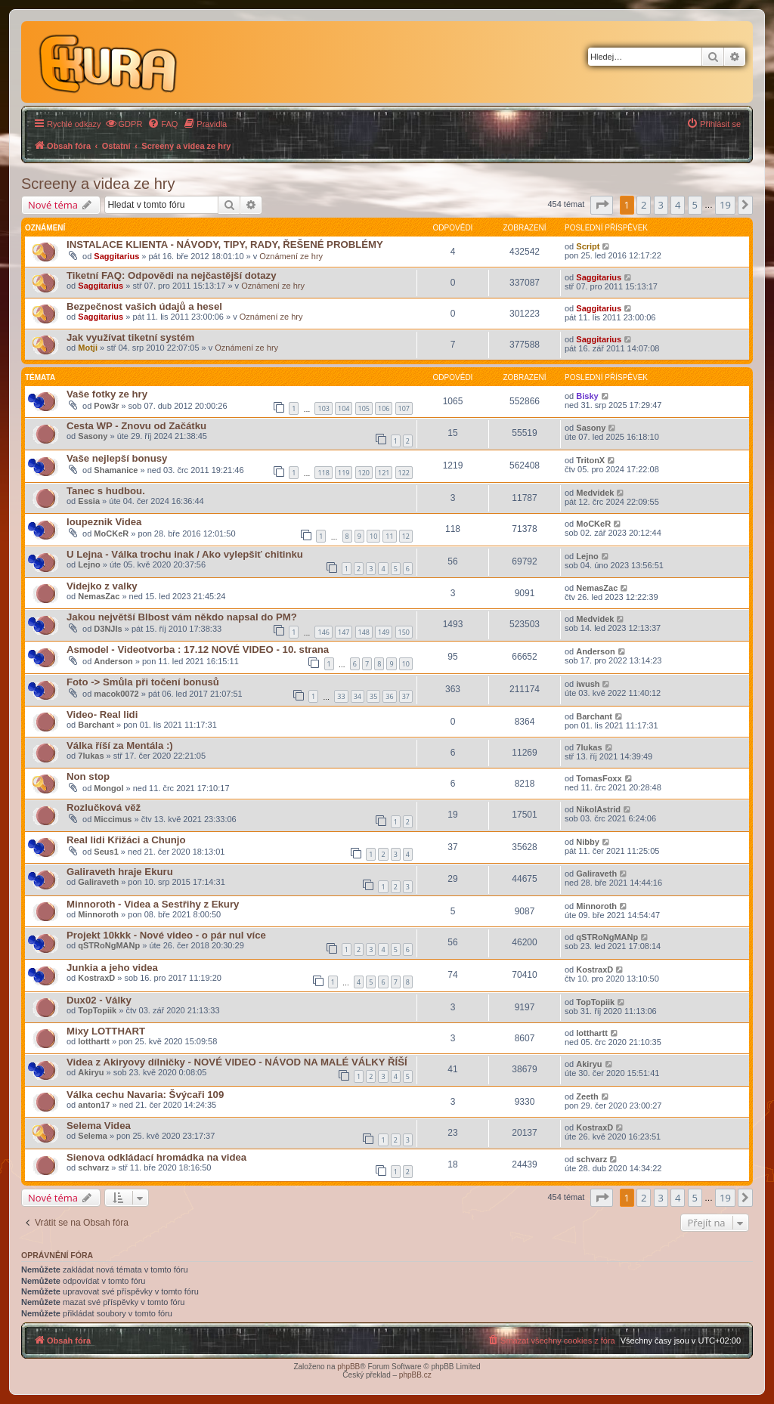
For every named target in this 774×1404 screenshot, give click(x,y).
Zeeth (587, 1096)
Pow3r (106, 405)
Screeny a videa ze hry (98, 183)
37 (406, 696)
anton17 (94, 1104)
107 (404, 408)
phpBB (348, 1366)
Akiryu (91, 1072)
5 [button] (695, 205)
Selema (92, 1135)
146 (323, 632)
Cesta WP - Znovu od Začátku (136, 425)
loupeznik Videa (104, 521)
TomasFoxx (598, 778)
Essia (89, 501)
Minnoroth (98, 914)
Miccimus (113, 819)
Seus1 (106, 851)
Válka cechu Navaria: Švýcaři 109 (145, 1094)
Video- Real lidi (102, 714)
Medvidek (595, 492)
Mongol (108, 788)
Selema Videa (99, 1125)
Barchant (96, 724)
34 (357, 696)
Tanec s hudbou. (106, 490)
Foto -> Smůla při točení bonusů (143, 682)
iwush (587, 683)
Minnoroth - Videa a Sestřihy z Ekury (153, 904)
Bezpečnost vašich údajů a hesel (144, 306)
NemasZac (98, 596)
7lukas (91, 755)
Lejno (89, 564)
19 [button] (725, 205)
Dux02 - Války (99, 1000)
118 (323, 473)
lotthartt (94, 1041)
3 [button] (661, 205)
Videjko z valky (102, 586)
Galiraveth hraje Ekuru (120, 871)
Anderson (113, 661)
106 (383, 408)
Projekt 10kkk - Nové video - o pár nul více (166, 935)
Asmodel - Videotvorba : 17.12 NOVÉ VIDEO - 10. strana (198, 649)
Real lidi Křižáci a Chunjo (126, 840)
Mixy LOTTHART (106, 1031)
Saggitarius (116, 256)
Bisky (587, 395)
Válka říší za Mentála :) (120, 745)
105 (364, 408)
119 (343, 473)
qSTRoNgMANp (109, 945)
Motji (88, 347)
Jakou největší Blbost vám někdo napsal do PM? (182, 617)
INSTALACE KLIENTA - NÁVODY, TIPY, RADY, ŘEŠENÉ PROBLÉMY (225, 244)
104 (343, 408)
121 (383, 473)
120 (364, 473)
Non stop (88, 776)
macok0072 (116, 693)
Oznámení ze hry (291, 256)
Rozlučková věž (104, 807)
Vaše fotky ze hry (107, 394)
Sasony (92, 436)
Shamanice (116, 470)
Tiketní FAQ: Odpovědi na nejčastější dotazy (172, 275)
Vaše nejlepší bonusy (117, 458)
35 (373, 696)
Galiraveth (98, 881)
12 (406, 536)
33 (341, 696)
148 (364, 632)
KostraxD (96, 977)
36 (389, 696)
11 (389, 536)
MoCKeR (111, 533)
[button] (601, 205)
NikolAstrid (598, 809)
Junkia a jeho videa (112, 967)
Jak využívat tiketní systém (130, 337)
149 (383, 632)
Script (587, 246)
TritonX (590, 460)
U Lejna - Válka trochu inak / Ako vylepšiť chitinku (185, 554)
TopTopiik (97, 1010)
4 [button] (677, 205)
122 (404, 473)
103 (323, 408)
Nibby (587, 841)
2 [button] (643, 205)
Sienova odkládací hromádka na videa (156, 1157)
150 (404, 632)
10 (373, 536)
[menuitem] (124, 124)
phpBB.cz (415, 1375)
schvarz (93, 1167)
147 (343, 632)
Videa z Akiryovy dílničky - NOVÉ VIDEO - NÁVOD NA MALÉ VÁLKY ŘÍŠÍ (237, 1062)
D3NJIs (108, 628)
